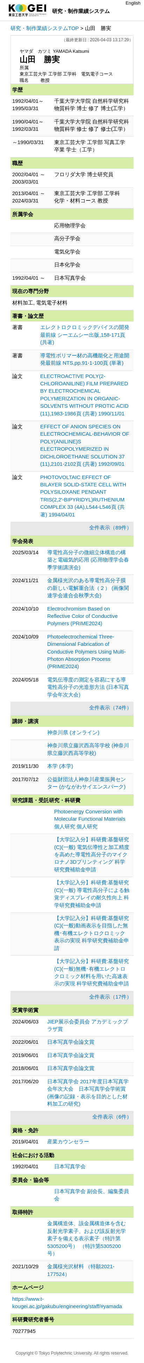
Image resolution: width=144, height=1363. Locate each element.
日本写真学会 (70, 1166)
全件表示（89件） (110, 527)
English (133, 3)
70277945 (24, 1331)
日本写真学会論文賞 (70, 1042)
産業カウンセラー (68, 1141)
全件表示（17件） (110, 997)
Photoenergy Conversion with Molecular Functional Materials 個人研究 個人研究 (89, 818)
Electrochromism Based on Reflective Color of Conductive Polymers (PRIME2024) (82, 616)
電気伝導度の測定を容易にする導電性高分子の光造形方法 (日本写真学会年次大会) (88, 687)
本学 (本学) (60, 766)
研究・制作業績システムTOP (44, 28)
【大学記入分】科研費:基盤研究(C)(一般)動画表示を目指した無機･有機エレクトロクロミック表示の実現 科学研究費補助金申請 (91, 933)
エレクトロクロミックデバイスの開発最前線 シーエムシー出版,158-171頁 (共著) (84, 334)
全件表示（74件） (110, 708)
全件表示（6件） (112, 1117)
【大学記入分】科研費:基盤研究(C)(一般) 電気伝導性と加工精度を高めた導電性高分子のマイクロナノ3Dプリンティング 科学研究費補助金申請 (91, 854)
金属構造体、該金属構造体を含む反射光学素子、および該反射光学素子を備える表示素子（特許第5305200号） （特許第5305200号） (86, 1238)
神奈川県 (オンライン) (73, 732)
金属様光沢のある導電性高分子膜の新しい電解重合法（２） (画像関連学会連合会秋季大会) (88, 587)
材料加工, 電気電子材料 (39, 303)
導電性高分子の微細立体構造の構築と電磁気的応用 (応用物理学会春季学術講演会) (88, 559)
